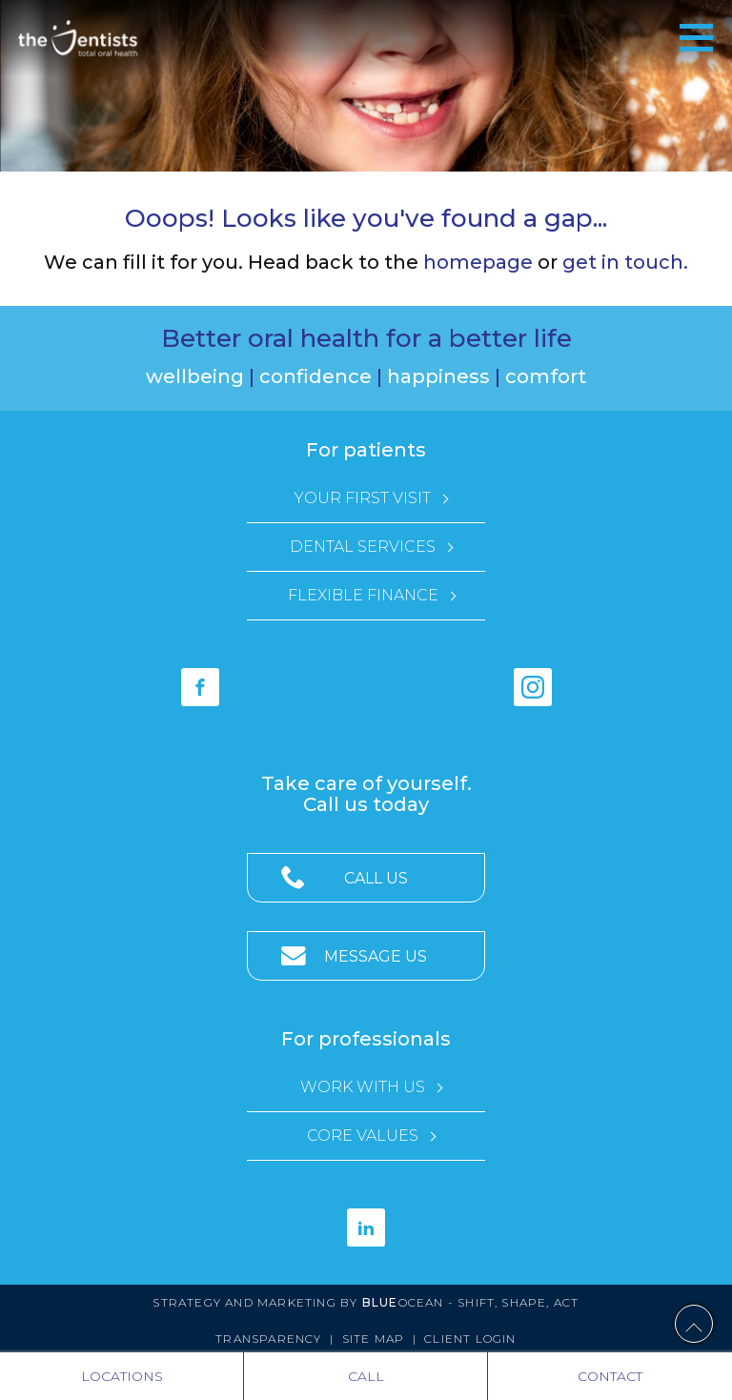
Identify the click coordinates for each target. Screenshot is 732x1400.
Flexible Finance (363, 595)
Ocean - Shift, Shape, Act (471, 1302)
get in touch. (625, 262)
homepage (478, 262)
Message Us (375, 956)
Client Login (470, 1338)
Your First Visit (363, 498)
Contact (610, 1376)
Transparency (268, 1338)
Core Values (362, 1135)
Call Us (376, 878)
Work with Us (362, 1087)
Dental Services (363, 547)
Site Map (373, 1338)
